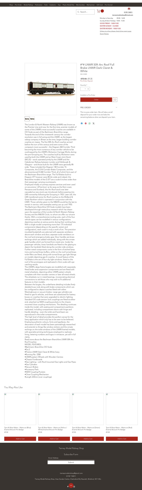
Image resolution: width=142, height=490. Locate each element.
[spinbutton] (85, 89)
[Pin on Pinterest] (85, 123)
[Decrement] (82, 89)
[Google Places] (68, 487)
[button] (28, 4)
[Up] (71, 485)
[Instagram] (74, 487)
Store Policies (104, 34)
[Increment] (88, 89)
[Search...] (85, 11)
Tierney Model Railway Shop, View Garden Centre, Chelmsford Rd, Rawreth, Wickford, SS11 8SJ (68, 479)
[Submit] (71, 462)
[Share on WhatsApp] (89, 123)
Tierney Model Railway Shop (71, 448)
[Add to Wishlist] (115, 99)
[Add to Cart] (20, 439)
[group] (71, 417)
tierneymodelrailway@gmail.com (71, 473)
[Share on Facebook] (81, 123)
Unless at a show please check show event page (115, 31)
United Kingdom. (41, 482)
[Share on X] (93, 123)
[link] (101, 10)
